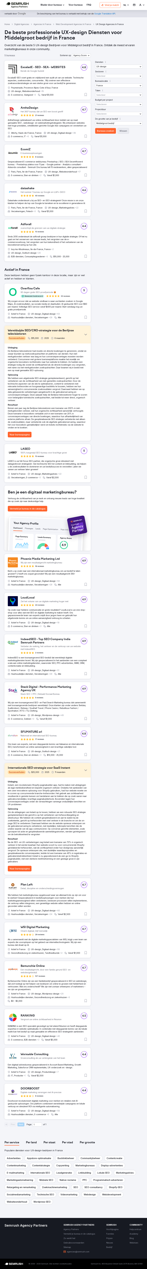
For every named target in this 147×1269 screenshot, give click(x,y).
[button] (126, 5)
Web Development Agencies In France (73, 24)
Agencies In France (42, 24)
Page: (29, 1124)
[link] (76, 5)
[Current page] (37, 1124)
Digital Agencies (21, 24)
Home (7, 24)
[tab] (11, 1142)
